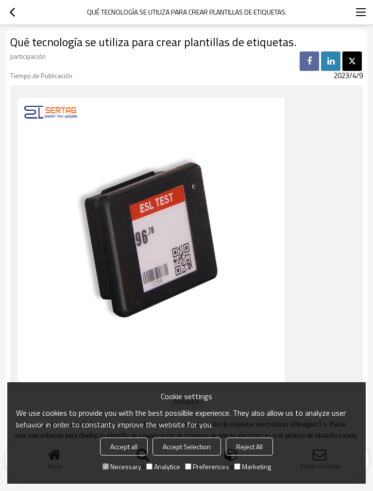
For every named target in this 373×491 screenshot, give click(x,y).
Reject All (249, 446)
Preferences (207, 466)
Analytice (163, 466)
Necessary (121, 466)
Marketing (252, 466)
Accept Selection (187, 446)
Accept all (123, 446)
